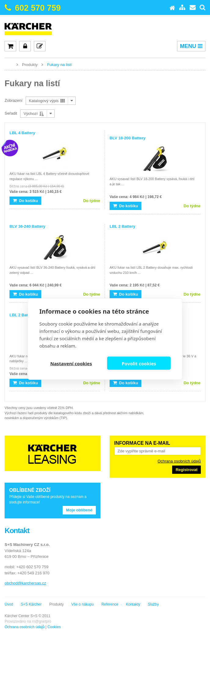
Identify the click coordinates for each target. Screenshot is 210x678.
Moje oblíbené (79, 510)
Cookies (54, 627)
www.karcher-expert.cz (9, 64)
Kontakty (133, 604)
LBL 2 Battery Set (25, 315)
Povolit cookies (139, 363)
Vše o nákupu (82, 604)
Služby (153, 604)
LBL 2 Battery (122, 226)
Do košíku (25, 200)
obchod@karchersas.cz (25, 583)
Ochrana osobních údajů (179, 461)
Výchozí (34, 113)
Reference (109, 604)
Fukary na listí (59, 64)
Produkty (30, 64)
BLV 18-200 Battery (128, 138)
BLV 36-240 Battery (27, 226)
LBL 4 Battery (22, 133)
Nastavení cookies (71, 363)
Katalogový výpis (47, 100)
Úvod (9, 604)
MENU (191, 46)
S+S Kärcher (31, 604)
